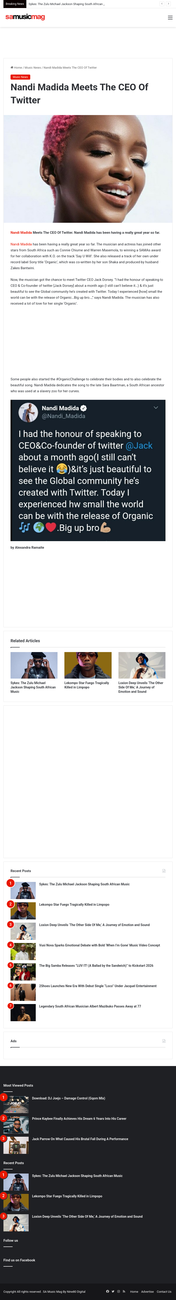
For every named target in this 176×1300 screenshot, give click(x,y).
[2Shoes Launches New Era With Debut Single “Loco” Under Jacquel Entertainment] (23, 992)
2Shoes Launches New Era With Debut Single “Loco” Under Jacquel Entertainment (98, 986)
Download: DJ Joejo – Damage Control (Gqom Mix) (68, 1098)
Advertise (147, 1291)
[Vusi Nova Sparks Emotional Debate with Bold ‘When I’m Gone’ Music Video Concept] (23, 951)
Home (16, 67)
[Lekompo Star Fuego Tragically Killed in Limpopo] (87, 665)
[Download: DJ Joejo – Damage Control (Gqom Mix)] (16, 1104)
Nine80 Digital (76, 1291)
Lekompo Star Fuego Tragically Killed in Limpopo (74, 904)
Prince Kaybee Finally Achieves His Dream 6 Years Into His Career (79, 1118)
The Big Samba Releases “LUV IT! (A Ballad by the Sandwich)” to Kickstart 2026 (96, 965)
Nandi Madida (21, 233)
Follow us (10, 1240)
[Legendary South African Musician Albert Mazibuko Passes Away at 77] (23, 1012)
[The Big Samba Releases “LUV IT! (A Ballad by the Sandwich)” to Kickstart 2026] (23, 971)
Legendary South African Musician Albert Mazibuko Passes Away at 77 (90, 1006)
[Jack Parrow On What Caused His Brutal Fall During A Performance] (16, 1145)
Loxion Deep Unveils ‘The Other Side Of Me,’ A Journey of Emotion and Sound (140, 687)
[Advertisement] (88, 42)
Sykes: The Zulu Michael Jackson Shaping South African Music (70, 4)
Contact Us (164, 1291)
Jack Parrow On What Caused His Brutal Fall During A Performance (80, 1139)
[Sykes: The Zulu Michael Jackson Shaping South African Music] (34, 665)
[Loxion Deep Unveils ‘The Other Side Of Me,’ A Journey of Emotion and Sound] (141, 665)
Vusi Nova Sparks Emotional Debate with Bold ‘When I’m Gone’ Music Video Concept (99, 945)
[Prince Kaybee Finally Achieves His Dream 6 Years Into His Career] (16, 1124)
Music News (33, 67)
